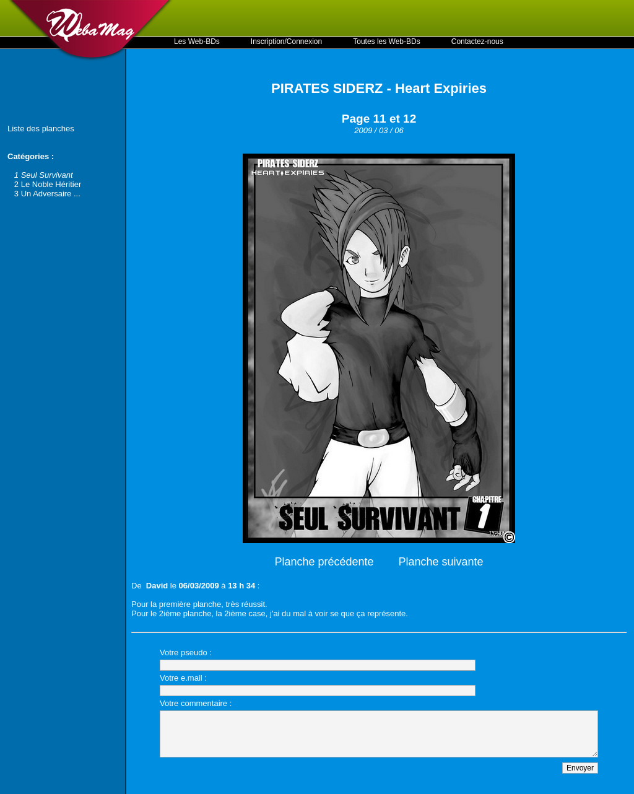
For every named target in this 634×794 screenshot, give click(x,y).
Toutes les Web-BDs (386, 41)
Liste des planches (40, 128)
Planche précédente (323, 562)
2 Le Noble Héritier (47, 184)
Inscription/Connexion (286, 41)
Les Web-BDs (197, 41)
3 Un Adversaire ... (47, 193)
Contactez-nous (477, 41)
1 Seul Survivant (43, 175)
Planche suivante (441, 562)
